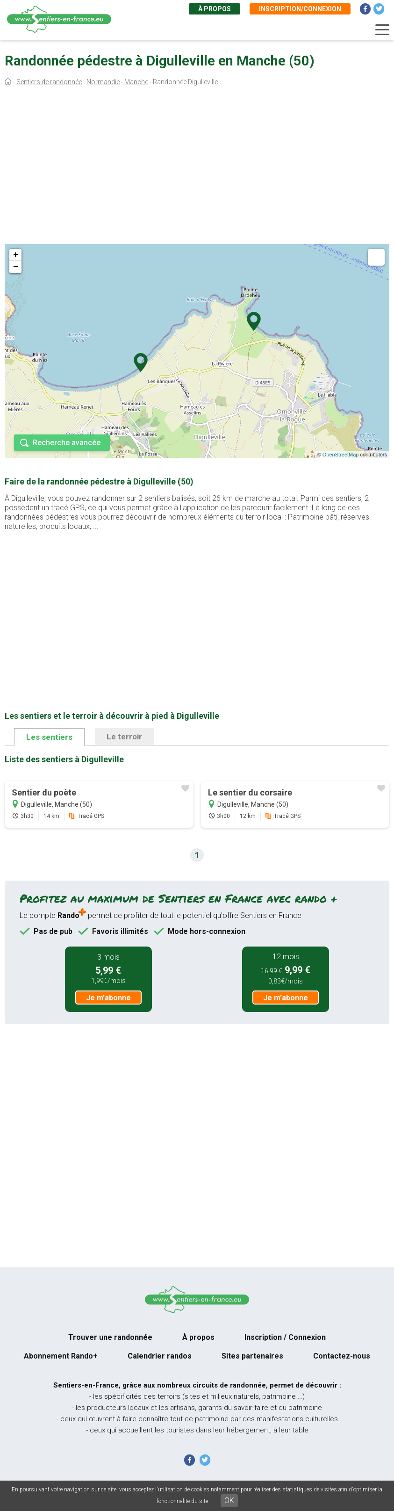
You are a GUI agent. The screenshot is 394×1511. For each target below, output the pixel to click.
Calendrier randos (160, 1356)
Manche (136, 82)
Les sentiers (49, 737)
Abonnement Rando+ (61, 1356)
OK (229, 1500)
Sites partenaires (252, 1356)
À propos (214, 9)
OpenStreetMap (340, 454)
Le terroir (124, 736)
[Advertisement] (197, 167)
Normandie (103, 82)
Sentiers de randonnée (49, 82)
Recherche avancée (66, 442)
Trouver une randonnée (110, 1337)
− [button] (15, 267)
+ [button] (15, 254)
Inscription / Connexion (285, 1337)
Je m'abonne (108, 997)
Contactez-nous (341, 1356)
